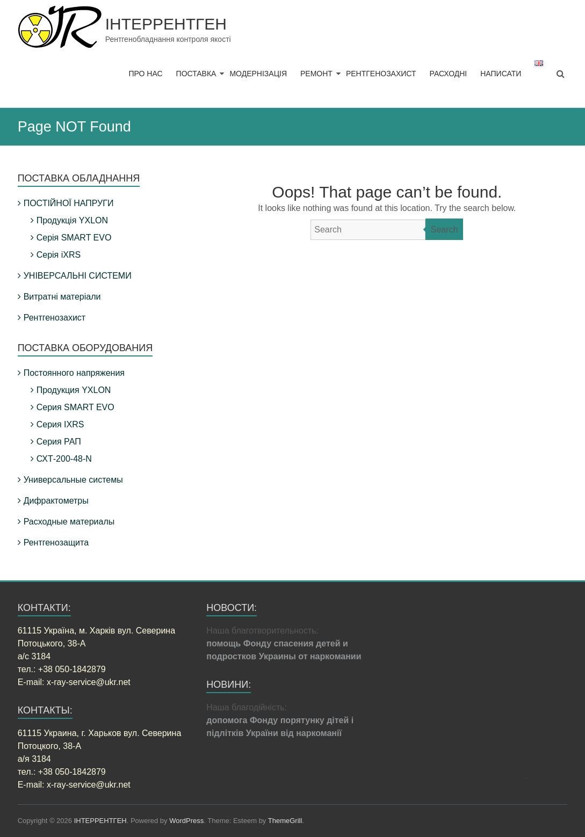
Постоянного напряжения (74, 372)
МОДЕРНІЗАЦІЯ (258, 73)
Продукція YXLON (72, 220)
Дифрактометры (56, 500)
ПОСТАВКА (196, 73)
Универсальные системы (73, 479)
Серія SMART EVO (74, 237)
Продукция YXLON (74, 390)
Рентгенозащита (56, 542)
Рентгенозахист (54, 317)
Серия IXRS (60, 424)
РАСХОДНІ (448, 73)
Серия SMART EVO (75, 407)
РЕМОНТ (316, 73)
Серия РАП (59, 441)
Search (444, 229)
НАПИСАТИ (500, 73)
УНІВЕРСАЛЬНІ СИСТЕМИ (78, 275)
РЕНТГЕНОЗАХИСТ (381, 73)
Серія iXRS (59, 254)
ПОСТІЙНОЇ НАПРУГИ (69, 203)
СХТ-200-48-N (64, 458)
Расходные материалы (69, 521)
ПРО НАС (145, 73)
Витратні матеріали (62, 296)
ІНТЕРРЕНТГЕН (166, 24)
